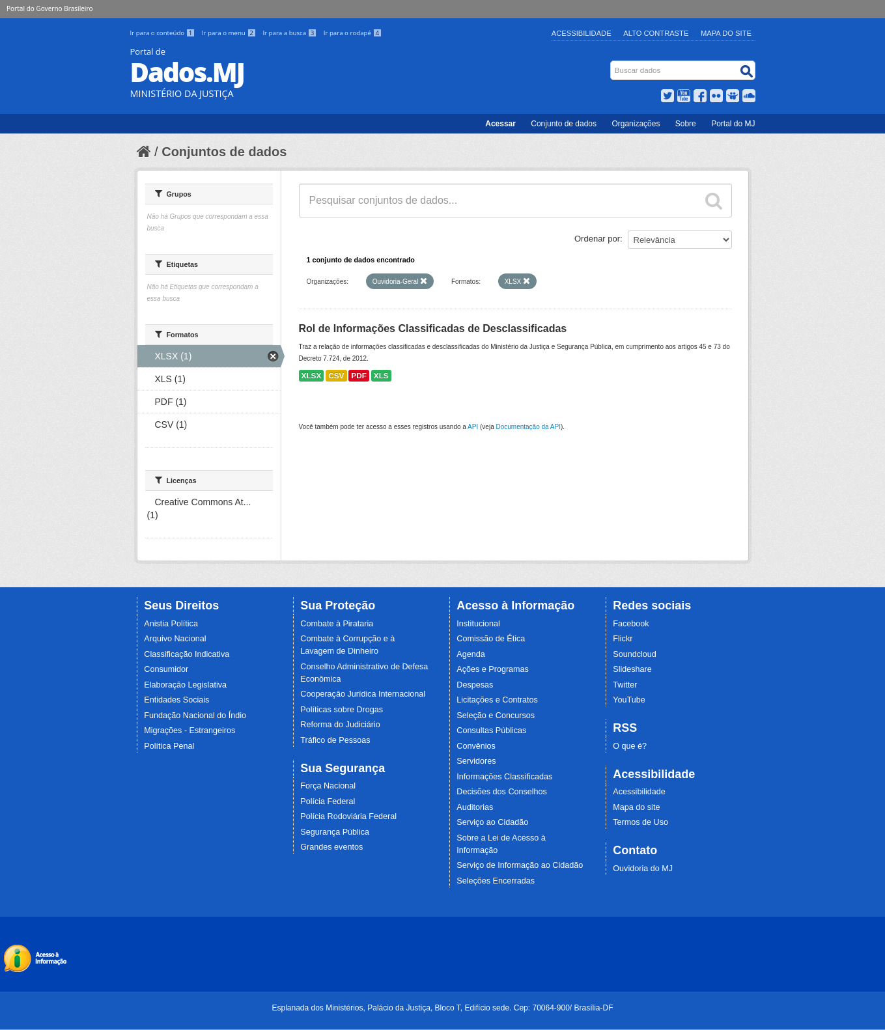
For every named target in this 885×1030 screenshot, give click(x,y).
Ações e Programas (493, 669)
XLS (381, 375)
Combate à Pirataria (336, 623)
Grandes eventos (331, 847)
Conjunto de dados (564, 123)
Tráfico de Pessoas (335, 740)
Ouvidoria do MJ (643, 868)
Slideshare (632, 669)
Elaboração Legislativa (185, 684)
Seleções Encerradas (496, 880)
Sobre (685, 123)
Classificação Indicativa (186, 654)
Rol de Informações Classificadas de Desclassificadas (433, 328)
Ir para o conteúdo (163, 33)
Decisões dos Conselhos (502, 791)
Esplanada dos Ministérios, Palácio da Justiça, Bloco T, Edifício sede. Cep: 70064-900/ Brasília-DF (442, 1007)
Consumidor (166, 669)
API (473, 426)
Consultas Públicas (491, 730)
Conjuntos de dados (224, 152)
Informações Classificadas (504, 776)
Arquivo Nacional (175, 638)
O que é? (630, 746)
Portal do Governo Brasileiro (49, 8)
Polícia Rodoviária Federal (348, 816)
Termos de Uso (640, 822)
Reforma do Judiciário (340, 724)
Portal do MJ (733, 123)
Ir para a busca (290, 33)
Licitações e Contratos (497, 699)
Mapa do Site (726, 33)
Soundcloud (634, 654)
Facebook (631, 623)
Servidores (476, 761)
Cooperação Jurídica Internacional (362, 694)
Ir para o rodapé (353, 33)
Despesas (475, 684)
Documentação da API (528, 426)
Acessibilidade (581, 33)
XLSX (312, 375)
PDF (359, 375)
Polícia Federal (327, 801)
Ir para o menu (230, 33)
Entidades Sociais (176, 699)
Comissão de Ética (491, 638)
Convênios (476, 746)
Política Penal (169, 746)
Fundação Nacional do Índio (195, 715)
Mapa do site (636, 807)
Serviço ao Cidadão (492, 822)
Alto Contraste (655, 33)
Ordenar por (597, 239)
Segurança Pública (334, 832)
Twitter (625, 684)
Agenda (471, 654)
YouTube (629, 699)
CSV (336, 375)
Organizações (635, 123)
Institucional (478, 623)
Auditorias (475, 807)
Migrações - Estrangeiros (189, 730)
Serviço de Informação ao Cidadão (520, 865)
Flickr (622, 638)
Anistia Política (171, 623)
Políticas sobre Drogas (341, 709)
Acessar (500, 123)
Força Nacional (328, 785)
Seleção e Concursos (496, 715)
